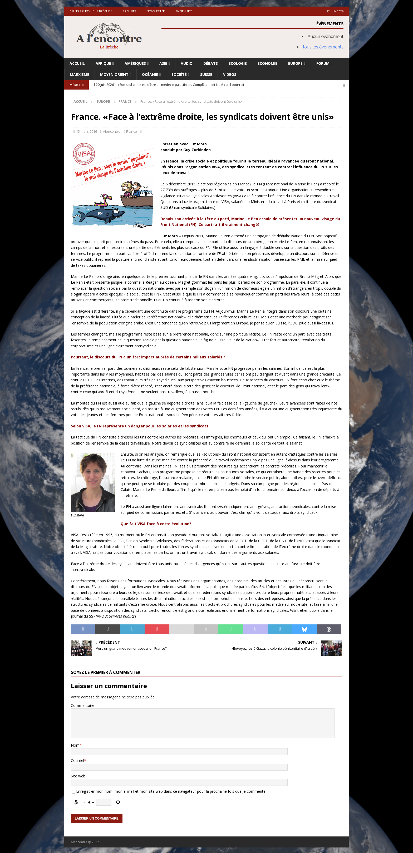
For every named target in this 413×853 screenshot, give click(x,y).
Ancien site (183, 11)
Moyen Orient (114, 74)
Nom (75, 744)
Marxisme (79, 74)
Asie (163, 63)
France (131, 130)
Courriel (77, 759)
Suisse (206, 74)
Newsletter (156, 11)
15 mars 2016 (86, 130)
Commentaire (82, 704)
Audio (187, 63)
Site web (78, 774)
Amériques (135, 63)
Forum (323, 63)
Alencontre (111, 130)
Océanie (150, 74)
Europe (295, 63)
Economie (267, 63)
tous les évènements (323, 47)
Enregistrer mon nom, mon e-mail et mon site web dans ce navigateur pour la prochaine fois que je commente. (171, 790)
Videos (229, 74)
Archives (129, 11)
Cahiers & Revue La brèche (90, 11)
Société (179, 74)
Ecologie (238, 63)
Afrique (103, 63)
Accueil (77, 63)
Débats (210, 63)
